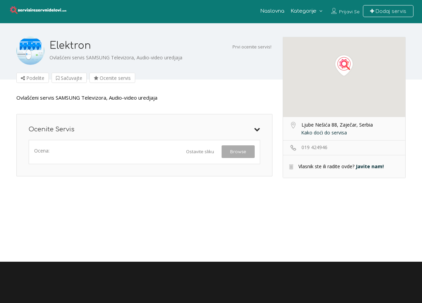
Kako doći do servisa (324, 132)
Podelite (32, 78)
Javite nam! (370, 166)
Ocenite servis (112, 78)
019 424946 (314, 147)
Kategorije (303, 11)
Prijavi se (349, 12)
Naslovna (272, 11)
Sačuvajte (69, 78)
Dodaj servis (388, 11)
